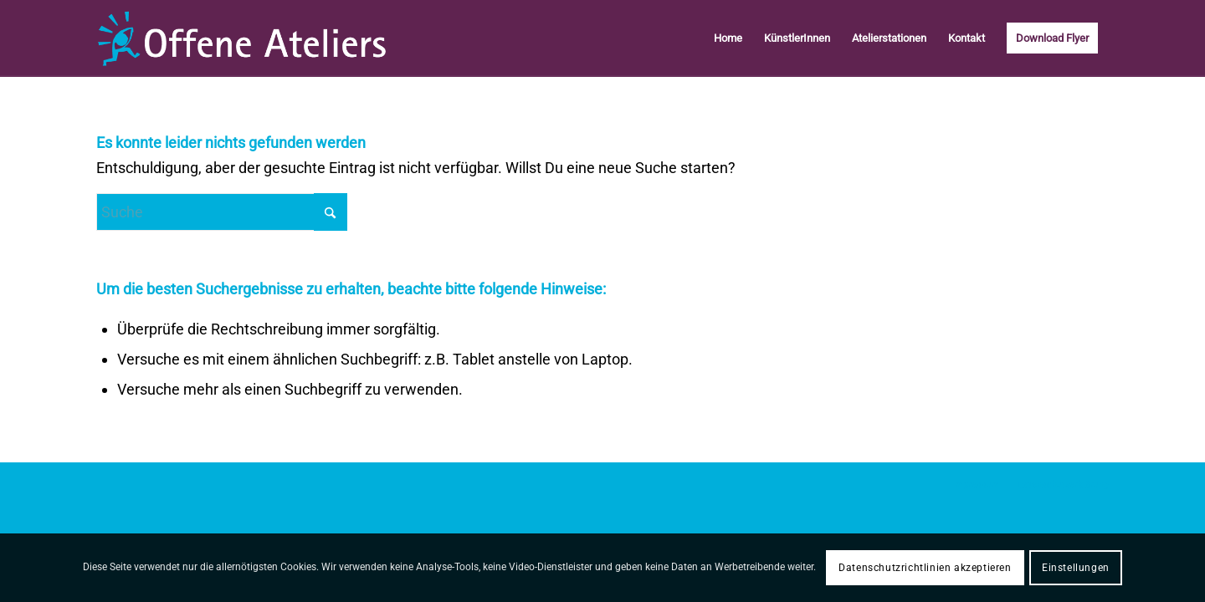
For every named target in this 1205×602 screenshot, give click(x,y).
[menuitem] (728, 38)
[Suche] (221, 212)
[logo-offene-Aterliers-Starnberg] (241, 38)
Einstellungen (1076, 568)
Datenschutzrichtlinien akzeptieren (924, 568)
